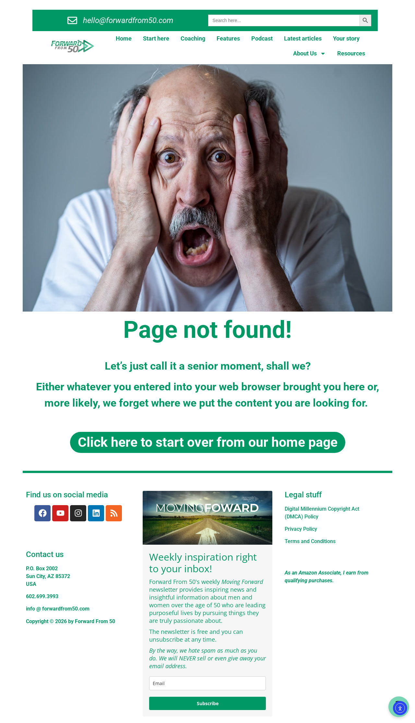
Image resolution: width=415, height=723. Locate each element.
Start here (156, 38)
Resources (351, 53)
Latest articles (303, 38)
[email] (207, 683)
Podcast (262, 38)
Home (124, 38)
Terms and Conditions (310, 541)
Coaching (193, 38)
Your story (346, 38)
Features (228, 38)
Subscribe (208, 703)
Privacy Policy (301, 529)
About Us (309, 53)
